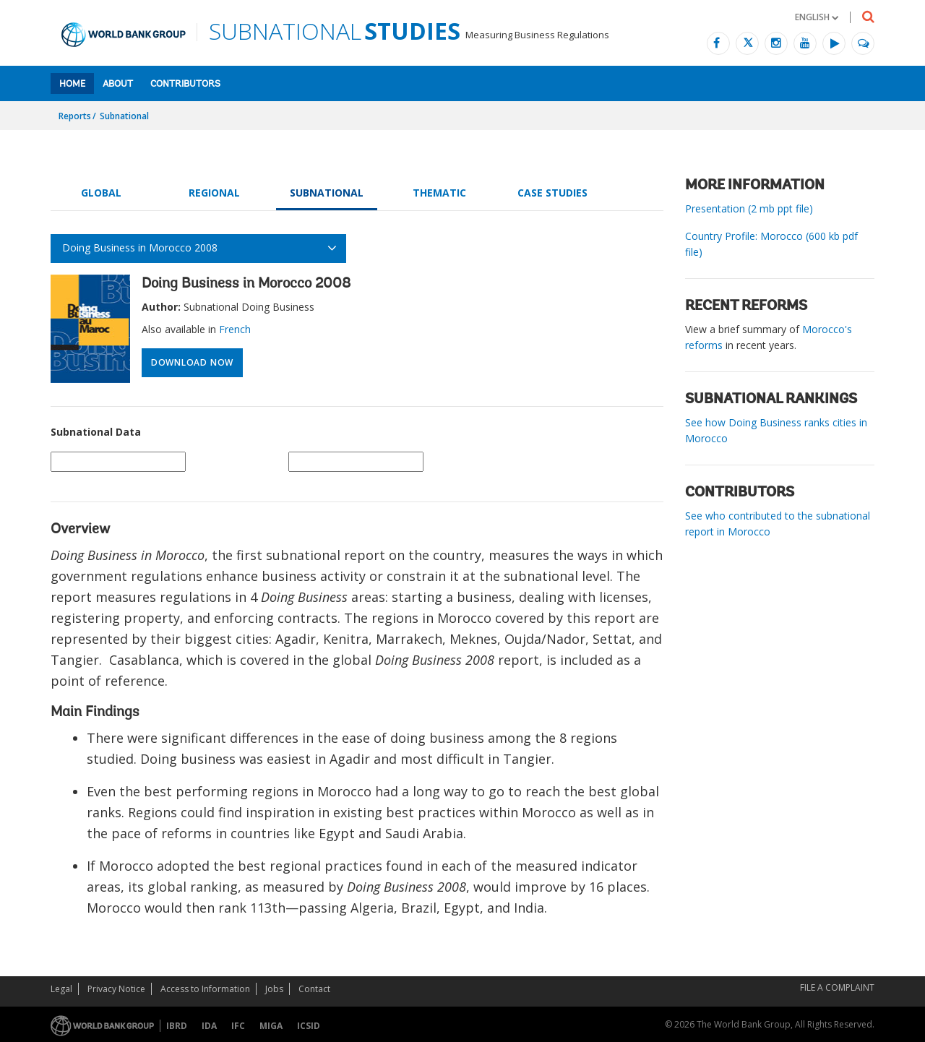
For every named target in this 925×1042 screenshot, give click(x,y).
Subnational (124, 116)
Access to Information (205, 989)
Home (72, 84)
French (235, 329)
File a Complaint (837, 987)
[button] (816, 17)
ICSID (308, 1026)
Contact (314, 989)
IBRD (176, 1026)
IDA (209, 1026)
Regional (214, 192)
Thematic (439, 192)
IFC (238, 1026)
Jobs (274, 989)
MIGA (271, 1026)
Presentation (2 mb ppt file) (749, 208)
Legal (61, 989)
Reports (75, 116)
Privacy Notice (116, 989)
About (118, 84)
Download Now (192, 362)
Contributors (185, 84)
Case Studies (552, 192)
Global (101, 192)
